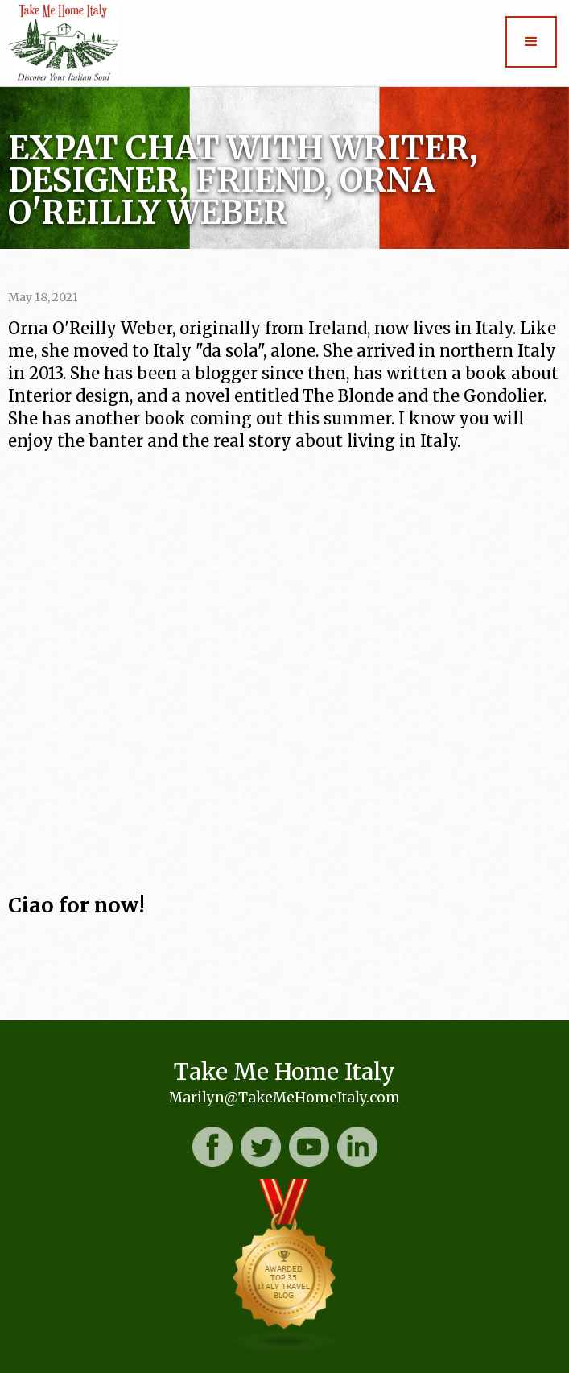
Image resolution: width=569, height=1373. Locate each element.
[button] (531, 42)
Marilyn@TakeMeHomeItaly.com (284, 1097)
